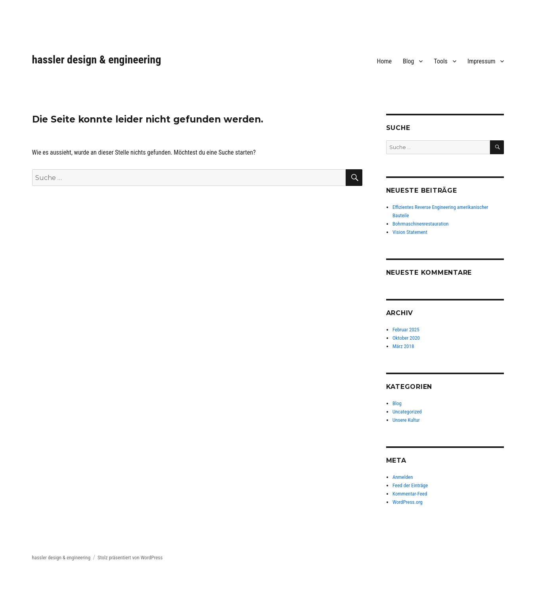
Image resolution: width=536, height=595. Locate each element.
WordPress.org (407, 502)
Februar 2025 (405, 330)
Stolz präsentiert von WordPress (130, 558)
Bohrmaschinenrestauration (420, 224)
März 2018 (403, 346)
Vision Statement (409, 232)
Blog (408, 61)
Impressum (481, 61)
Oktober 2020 (406, 338)
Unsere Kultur (406, 420)
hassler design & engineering (96, 59)
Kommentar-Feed (409, 494)
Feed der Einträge (410, 485)
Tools (441, 61)
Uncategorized (407, 412)
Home (384, 61)
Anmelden (402, 477)
